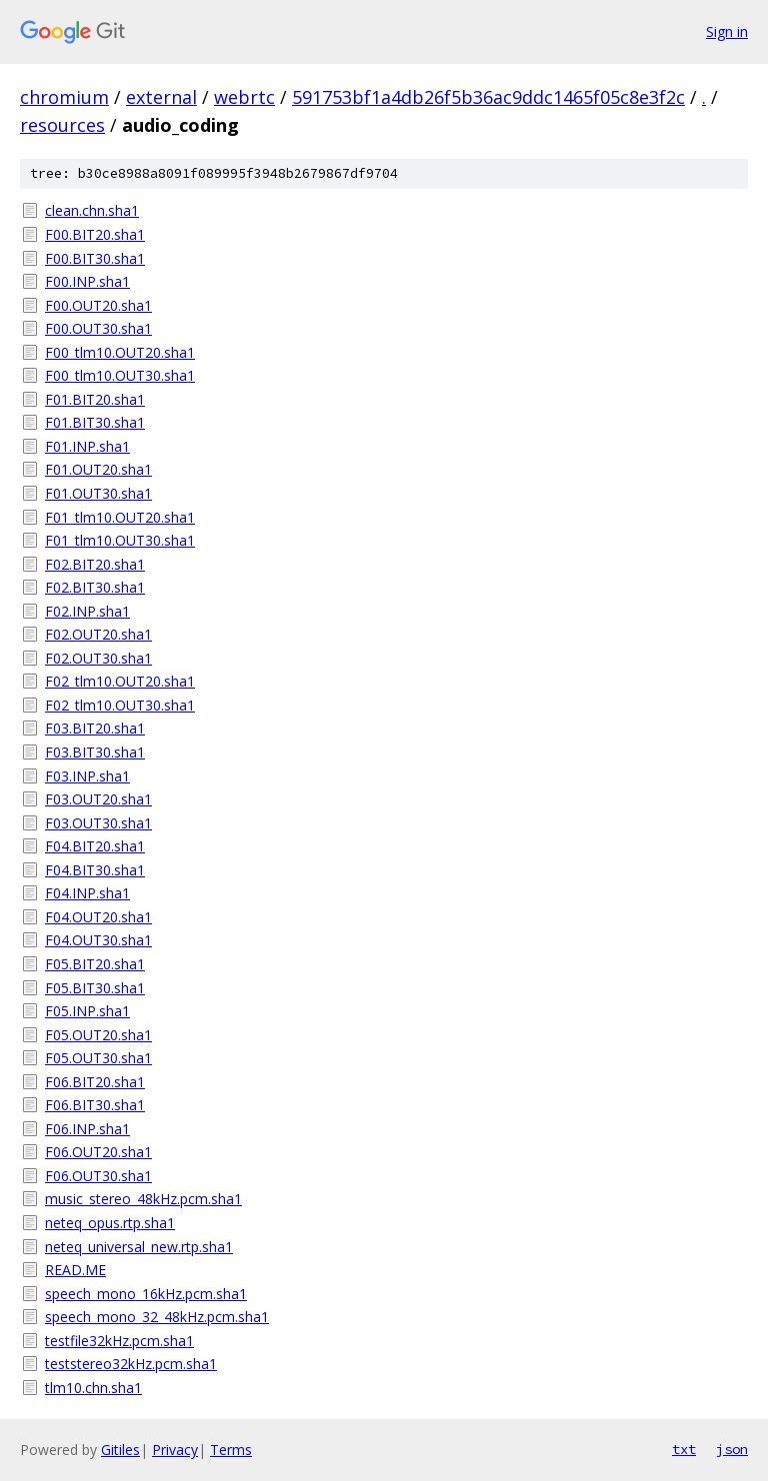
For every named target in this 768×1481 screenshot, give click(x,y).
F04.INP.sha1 (87, 892)
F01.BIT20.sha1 (95, 399)
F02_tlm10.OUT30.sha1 (120, 705)
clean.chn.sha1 (92, 210)
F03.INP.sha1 (87, 775)
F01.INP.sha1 (87, 446)
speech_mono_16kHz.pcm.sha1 (146, 1293)
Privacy (175, 1449)
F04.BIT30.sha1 (95, 869)
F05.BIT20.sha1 (95, 963)
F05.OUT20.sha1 (98, 1034)
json (732, 1449)
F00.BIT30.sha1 (95, 258)
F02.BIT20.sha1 (95, 564)
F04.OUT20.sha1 (98, 916)
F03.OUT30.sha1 (98, 822)
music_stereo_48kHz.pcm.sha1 (143, 1198)
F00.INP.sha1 (87, 281)
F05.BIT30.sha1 (95, 987)
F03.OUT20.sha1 (98, 798)
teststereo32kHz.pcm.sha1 (131, 1363)
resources (62, 125)
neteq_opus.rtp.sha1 (110, 1222)
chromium (64, 97)
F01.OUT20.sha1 (98, 469)
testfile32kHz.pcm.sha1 (119, 1340)
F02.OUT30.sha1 (98, 658)
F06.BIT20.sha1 (95, 1081)
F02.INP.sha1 (87, 611)
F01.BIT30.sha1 (95, 422)
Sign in (727, 31)
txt (684, 1449)
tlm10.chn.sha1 (93, 1387)
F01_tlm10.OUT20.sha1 (120, 517)
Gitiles (120, 1449)
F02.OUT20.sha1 (98, 634)
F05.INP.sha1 (87, 1010)
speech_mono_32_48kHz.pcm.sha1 (157, 1316)
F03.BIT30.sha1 (95, 751)
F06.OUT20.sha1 (98, 1151)
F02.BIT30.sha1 (95, 587)
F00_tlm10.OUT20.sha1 (120, 352)
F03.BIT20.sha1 (95, 728)
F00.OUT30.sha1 (98, 328)
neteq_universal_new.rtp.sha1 (139, 1246)
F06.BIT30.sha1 (95, 1104)
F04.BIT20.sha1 (95, 845)
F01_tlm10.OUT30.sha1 (120, 540)
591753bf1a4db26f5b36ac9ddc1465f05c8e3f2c (488, 97)
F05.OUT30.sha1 (98, 1057)
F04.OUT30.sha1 (98, 939)
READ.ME (75, 1269)
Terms (231, 1449)
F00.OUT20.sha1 (98, 305)
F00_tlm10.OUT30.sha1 (120, 375)
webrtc (244, 97)
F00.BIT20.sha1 (95, 234)
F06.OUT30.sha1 (98, 1175)
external (161, 97)
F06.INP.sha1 (87, 1128)
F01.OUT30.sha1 (98, 493)
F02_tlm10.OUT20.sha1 (120, 681)
